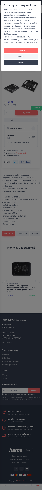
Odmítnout (21, 57)
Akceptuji (21, 51)
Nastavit (21, 63)
